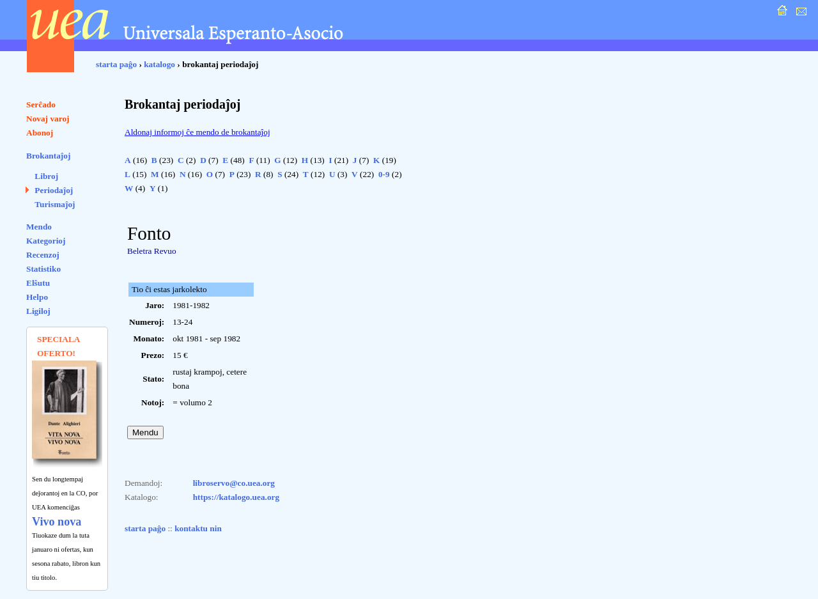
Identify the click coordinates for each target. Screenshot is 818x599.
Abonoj (39, 132)
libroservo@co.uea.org (234, 483)
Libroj (46, 176)
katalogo (159, 64)
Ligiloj (38, 311)
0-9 (384, 174)
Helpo (37, 297)
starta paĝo (116, 64)
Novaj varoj (48, 118)
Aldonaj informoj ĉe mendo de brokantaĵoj (197, 132)
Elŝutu (38, 283)
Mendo (39, 226)
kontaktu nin (198, 528)
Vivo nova (56, 521)
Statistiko (43, 269)
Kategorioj (45, 240)
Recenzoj (42, 255)
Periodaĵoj (54, 190)
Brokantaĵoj (48, 155)
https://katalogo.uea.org (236, 497)
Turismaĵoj (55, 204)
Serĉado (41, 104)
